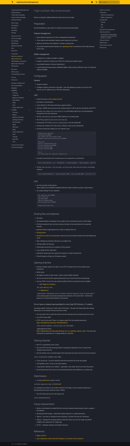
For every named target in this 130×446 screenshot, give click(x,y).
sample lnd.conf (57, 99)
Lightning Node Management (20, 10)
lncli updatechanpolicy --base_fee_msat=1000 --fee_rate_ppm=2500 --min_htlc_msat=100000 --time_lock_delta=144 (67, 174)
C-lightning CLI (44, 290)
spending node (67, 46)
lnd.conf (58, 384)
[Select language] (96, 2)
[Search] (109, 2)
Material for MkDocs (22, 444)
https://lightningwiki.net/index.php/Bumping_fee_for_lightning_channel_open (61, 331)
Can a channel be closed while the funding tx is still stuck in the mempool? (60, 438)
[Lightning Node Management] (12, 2)
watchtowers (46, 380)
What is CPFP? (41, 435)
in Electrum (69, 333)
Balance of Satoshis (49, 284)
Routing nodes (41, 232)
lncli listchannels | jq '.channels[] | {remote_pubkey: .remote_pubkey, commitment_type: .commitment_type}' (67, 163)
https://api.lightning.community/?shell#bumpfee (52, 323)
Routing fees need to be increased (47, 236)
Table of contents (105, 10)
